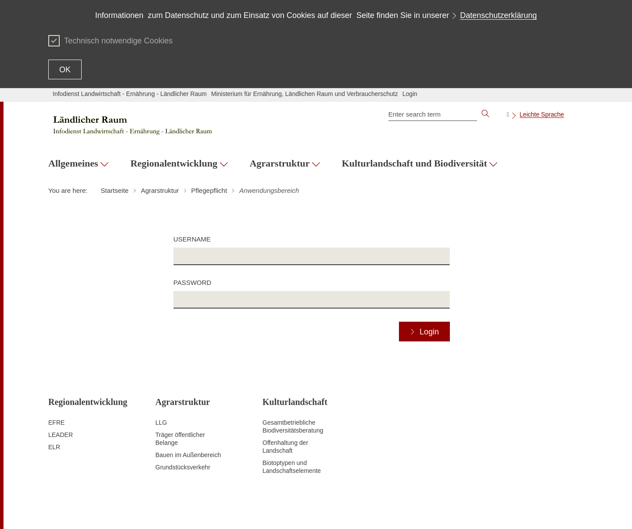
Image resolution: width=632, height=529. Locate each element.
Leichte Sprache (542, 114)
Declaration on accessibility (419, 511)
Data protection (357, 511)
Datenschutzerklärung (498, 15)
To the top (61, 511)
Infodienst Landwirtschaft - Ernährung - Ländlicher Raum (130, 93)
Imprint (510, 511)
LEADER (60, 434)
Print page (283, 511)
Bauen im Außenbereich (188, 454)
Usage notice (479, 511)
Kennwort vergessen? (554, 511)
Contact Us (317, 511)
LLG (161, 422)
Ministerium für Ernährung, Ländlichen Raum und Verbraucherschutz (304, 93)
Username (192, 239)
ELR (54, 447)
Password (192, 282)
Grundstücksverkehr (182, 467)
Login (409, 93)
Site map (253, 511)
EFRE (56, 422)
